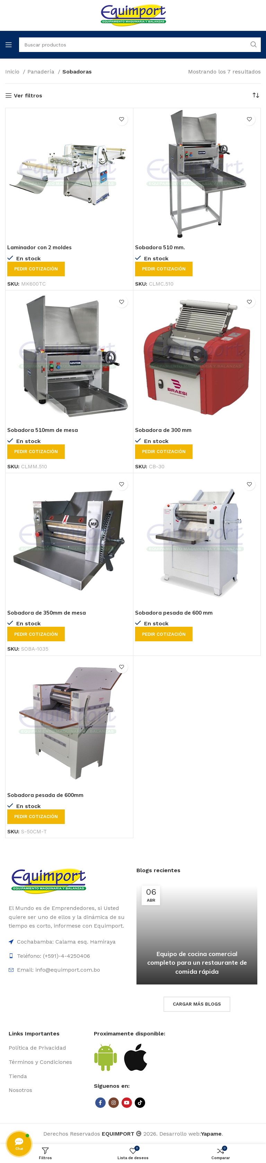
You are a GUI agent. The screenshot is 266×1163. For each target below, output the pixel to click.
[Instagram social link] (113, 1102)
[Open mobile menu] (9, 45)
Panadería (41, 71)
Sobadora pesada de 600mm (46, 794)
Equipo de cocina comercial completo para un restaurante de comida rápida (197, 962)
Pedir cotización (36, 268)
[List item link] (48, 1047)
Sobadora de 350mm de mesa (48, 612)
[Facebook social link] (100, 1102)
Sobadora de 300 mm (164, 429)
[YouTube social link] (127, 1102)
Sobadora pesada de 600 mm (175, 612)
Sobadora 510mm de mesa (43, 429)
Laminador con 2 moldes (40, 247)
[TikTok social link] (140, 1102)
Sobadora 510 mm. (160, 247)
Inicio (13, 71)
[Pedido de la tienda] (255, 95)
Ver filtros (28, 95)
